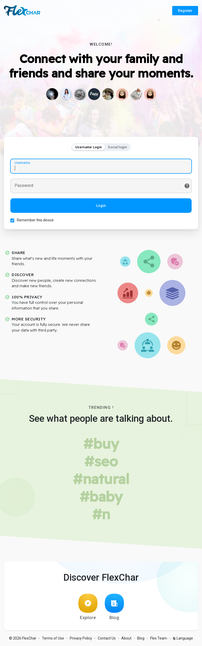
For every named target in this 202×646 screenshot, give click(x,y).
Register (185, 11)
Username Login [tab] (88, 147)
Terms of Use (53, 638)
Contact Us (107, 638)
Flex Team (158, 638)
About (126, 638)
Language (183, 638)
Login (101, 205)
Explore (87, 607)
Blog (114, 607)
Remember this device (35, 220)
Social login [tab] (117, 147)
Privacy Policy (81, 638)
